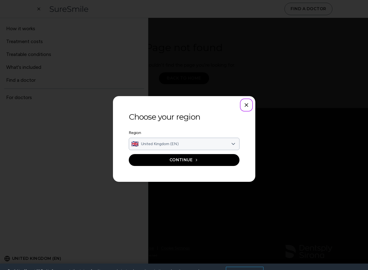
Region (135, 132)
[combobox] (184, 144)
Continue (184, 160)
